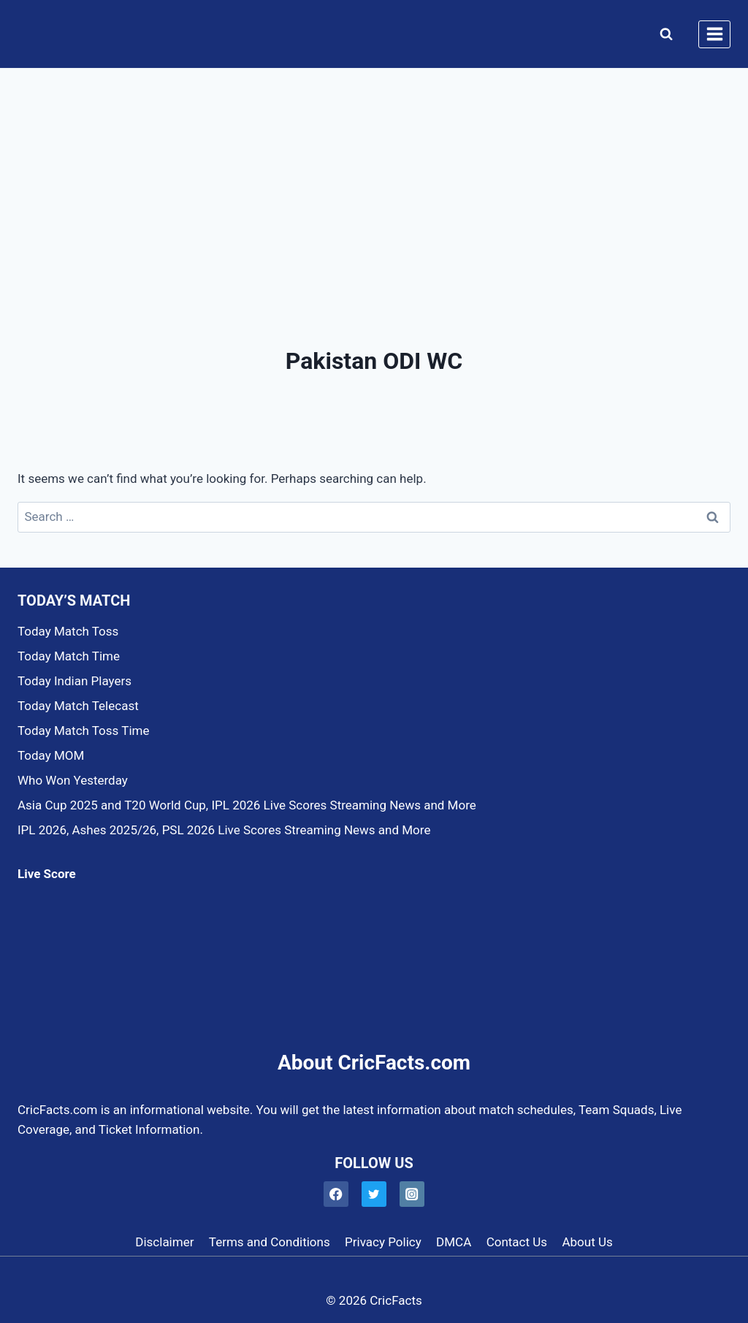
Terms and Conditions (269, 1242)
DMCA (453, 1242)
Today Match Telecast (78, 705)
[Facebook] (336, 1194)
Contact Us (516, 1242)
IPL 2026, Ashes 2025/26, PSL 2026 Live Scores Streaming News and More (224, 830)
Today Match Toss (68, 631)
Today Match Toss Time (83, 730)
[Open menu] (714, 34)
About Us (587, 1242)
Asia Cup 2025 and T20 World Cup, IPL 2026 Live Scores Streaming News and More (247, 805)
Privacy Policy (383, 1242)
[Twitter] (374, 1194)
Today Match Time (69, 656)
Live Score (47, 873)
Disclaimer (164, 1242)
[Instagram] (412, 1194)
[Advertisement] (374, 178)
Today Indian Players (74, 681)
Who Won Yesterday (73, 780)
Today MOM (51, 755)
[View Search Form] (662, 34)
